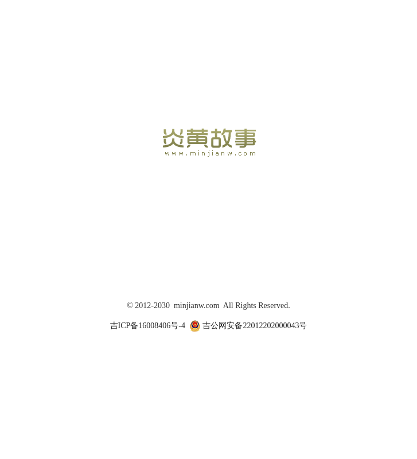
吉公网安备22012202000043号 (248, 326)
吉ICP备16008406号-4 (147, 325)
